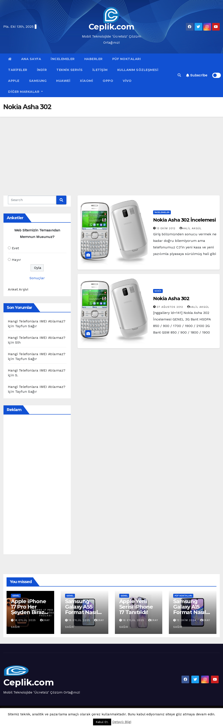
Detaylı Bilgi (121, 722)
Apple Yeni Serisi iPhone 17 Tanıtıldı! (136, 606)
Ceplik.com (111, 26)
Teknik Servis (69, 70)
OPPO (108, 81)
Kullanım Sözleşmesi (138, 70)
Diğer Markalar (25, 92)
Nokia (157, 291)
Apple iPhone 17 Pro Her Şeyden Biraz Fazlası (28, 609)
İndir (42, 70)
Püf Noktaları (126, 59)
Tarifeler (17, 70)
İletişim (100, 70)
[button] (179, 75)
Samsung (38, 81)
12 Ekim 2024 (187, 620)
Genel (15, 595)
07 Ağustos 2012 (170, 306)
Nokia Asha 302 (171, 298)
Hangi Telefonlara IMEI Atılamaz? (36, 321)
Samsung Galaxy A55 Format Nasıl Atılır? (81, 609)
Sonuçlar (37, 278)
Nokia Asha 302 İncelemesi (184, 220)
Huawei (63, 81)
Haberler (93, 59)
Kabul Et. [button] (102, 722)
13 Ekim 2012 (166, 228)
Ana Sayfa (31, 59)
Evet (15, 248)
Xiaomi (86, 81)
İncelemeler (63, 59)
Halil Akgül (191, 228)
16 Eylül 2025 (25, 620)
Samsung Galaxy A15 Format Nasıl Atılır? (189, 609)
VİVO (127, 81)
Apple (13, 81)
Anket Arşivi (18, 289)
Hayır (16, 260)
